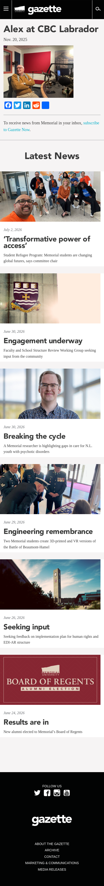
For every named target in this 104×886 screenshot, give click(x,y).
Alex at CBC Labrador (50, 29)
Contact (52, 857)
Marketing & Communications (52, 863)
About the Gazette (52, 844)
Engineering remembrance (48, 531)
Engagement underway (43, 340)
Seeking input (26, 627)
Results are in (26, 722)
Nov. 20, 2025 (15, 39)
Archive (52, 850)
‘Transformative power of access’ (46, 242)
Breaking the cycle (34, 436)
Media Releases (52, 869)
